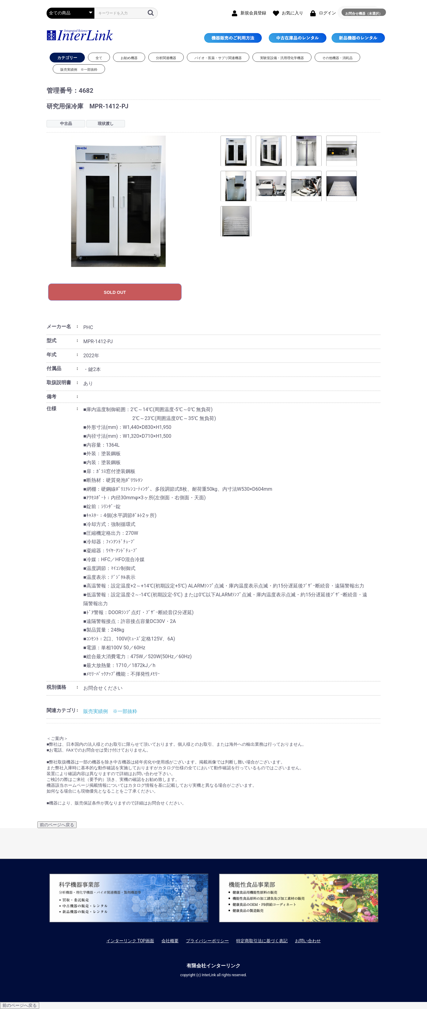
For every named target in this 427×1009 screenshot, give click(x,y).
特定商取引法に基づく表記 (262, 940)
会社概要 (170, 940)
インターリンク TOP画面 (130, 940)
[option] (130, 201)
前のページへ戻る (57, 824)
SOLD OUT (115, 292)
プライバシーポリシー (207, 940)
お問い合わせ (308, 940)
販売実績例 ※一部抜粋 (110, 711)
